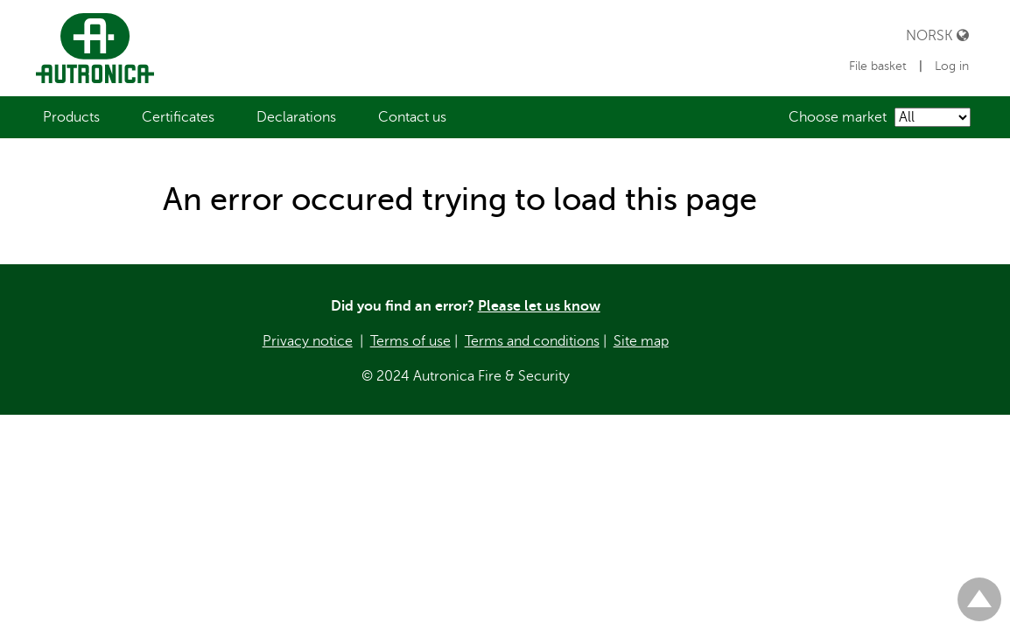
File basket (879, 66)
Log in (952, 66)
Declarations (296, 117)
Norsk (937, 35)
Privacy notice (308, 341)
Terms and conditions (532, 341)
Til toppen (979, 592)
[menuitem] (71, 117)
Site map (641, 341)
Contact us (412, 117)
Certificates (178, 117)
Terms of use (410, 341)
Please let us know (539, 306)
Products (71, 117)
